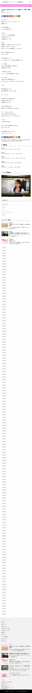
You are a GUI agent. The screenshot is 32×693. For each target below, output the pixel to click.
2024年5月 (4, 312)
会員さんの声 (3, 626)
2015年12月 (4, 584)
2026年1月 (4, 258)
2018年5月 (4, 506)
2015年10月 (4, 589)
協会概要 (3, 632)
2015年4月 (4, 605)
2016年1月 (4, 581)
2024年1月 (4, 323)
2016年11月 (4, 554)
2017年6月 (4, 535)
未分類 (8, 12)
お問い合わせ (3, 640)
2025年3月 (4, 285)
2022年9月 (4, 366)
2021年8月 (4, 401)
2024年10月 (4, 298)
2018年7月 (4, 500)
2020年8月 (4, 433)
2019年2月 (4, 482)
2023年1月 (4, 355)
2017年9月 (4, 527)
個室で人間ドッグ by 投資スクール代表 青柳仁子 (11, 167)
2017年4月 (4, 541)
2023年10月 (4, 331)
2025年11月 (4, 263)
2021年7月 (4, 403)
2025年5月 (4, 280)
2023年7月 (4, 339)
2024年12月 (4, 293)
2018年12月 (4, 487)
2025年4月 (4, 282)
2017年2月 (4, 546)
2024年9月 (4, 301)
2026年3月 (4, 253)
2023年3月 (4, 350)
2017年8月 (4, 530)
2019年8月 (4, 465)
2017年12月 (4, 519)
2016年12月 (4, 552)
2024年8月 (4, 304)
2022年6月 (4, 374)
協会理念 (3, 622)
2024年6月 (4, 309)
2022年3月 (4, 382)
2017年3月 (4, 543)
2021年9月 (4, 398)
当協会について (4, 624)
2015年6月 (4, 600)
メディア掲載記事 (4, 636)
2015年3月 (4, 608)
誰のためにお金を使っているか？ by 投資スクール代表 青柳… (13, 158)
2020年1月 (4, 452)
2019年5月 (4, 473)
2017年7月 (4, 533)
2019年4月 (4, 476)
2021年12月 (4, 390)
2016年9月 (4, 560)
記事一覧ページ (4, 638)
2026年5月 (4, 247)
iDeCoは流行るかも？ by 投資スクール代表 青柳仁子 (12, 140)
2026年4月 (4, 250)
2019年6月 (4, 471)
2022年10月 (4, 363)
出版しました (12, 240)
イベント (3, 209)
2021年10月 (4, 395)
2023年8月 (4, 336)
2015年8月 (4, 595)
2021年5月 (4, 409)
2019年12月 (4, 455)
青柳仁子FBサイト (4, 686)
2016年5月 (4, 570)
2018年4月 (4, 508)
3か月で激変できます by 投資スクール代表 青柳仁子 (11, 153)
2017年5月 (4, 538)
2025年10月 (4, 266)
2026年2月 (4, 255)
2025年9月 (4, 269)
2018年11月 (4, 490)
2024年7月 (4, 307)
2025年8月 (4, 271)
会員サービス (3, 634)
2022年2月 (4, 385)
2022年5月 (4, 377)
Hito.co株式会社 (4, 688)
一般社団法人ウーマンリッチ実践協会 (15, 691)
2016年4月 (4, 573)
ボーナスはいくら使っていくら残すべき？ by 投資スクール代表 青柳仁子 (16, 139)
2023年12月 (4, 325)
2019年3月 (4, 479)
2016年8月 (4, 562)
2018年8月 (4, 498)
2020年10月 (4, 428)
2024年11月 (4, 296)
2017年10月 (4, 525)
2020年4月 (4, 444)
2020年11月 (4, 425)
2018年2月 (4, 514)
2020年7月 (4, 436)
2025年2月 (4, 288)
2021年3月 (4, 414)
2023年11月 (4, 328)
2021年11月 (4, 393)
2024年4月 (4, 315)
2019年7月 (4, 468)
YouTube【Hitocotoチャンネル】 (7, 687)
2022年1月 (4, 387)
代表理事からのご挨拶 (5, 628)
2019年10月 (4, 460)
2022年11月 (4, 360)
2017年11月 (4, 522)
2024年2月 (4, 320)
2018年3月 (4, 511)
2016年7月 (4, 565)
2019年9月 (4, 463)
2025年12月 (4, 261)
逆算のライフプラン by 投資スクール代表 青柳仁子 (19, 225)
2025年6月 (4, 277)
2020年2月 (4, 449)
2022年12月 (4, 358)
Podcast (3, 206)
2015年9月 (4, 592)
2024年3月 (4, 317)
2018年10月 (4, 492)
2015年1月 (4, 613)
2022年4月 (4, 379)
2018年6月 (4, 503)
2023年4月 (4, 347)
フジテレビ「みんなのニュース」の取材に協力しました (19, 666)
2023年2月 (4, 352)
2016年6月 (4, 568)
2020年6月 (4, 438)
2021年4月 (4, 412)
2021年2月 (4, 417)
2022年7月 (4, 371)
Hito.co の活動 (4, 204)
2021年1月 (4, 420)
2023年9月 (4, 333)
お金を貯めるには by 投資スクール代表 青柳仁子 (11, 149)
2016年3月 (4, 576)
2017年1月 (4, 549)
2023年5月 (4, 344)
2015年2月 (4, 611)
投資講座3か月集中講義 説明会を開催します (19, 233)
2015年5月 (4, 603)
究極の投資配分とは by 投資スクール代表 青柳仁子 (11, 162)
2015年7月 (4, 597)
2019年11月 (4, 457)
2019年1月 (4, 484)
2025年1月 (4, 290)
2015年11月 (4, 587)
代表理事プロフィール (5, 630)
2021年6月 (4, 406)
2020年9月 (4, 430)
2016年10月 (4, 557)
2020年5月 (4, 441)
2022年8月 (4, 368)
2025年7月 (4, 274)
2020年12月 (4, 422)
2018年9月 (4, 495)
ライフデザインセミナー (6, 212)
